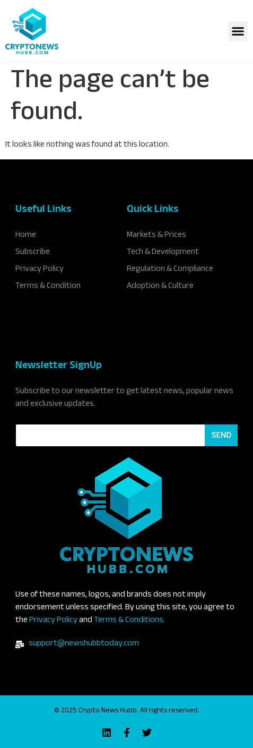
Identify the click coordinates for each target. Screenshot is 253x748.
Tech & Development (163, 252)
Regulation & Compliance (170, 270)
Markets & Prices (156, 236)
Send (221, 435)
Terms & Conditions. (129, 621)
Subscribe (32, 252)
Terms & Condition (48, 286)
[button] (238, 31)
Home (25, 236)
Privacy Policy (53, 621)
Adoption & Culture (160, 286)
